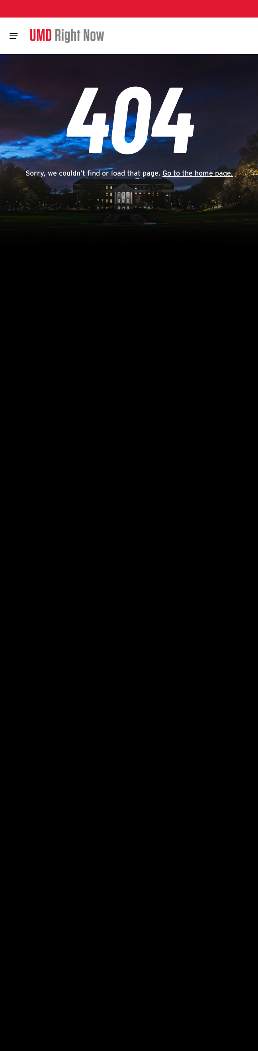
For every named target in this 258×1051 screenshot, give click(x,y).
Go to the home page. (197, 173)
